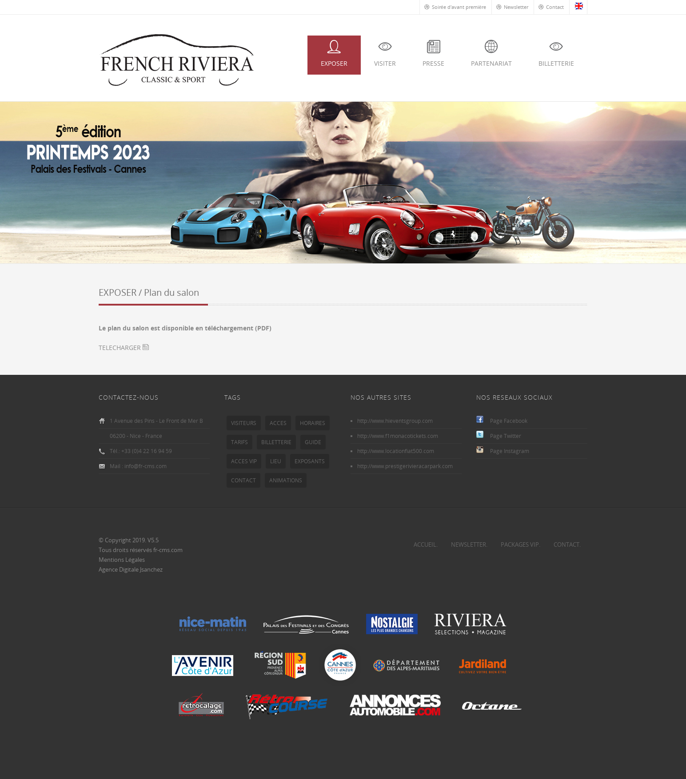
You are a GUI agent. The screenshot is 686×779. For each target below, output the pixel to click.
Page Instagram (509, 451)
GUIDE (313, 442)
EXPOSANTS (310, 461)
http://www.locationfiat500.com (395, 451)
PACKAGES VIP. (520, 544)
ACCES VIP (244, 461)
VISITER (385, 54)
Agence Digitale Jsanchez (131, 569)
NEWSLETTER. (469, 544)
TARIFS (239, 442)
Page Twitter (505, 436)
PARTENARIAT (491, 54)
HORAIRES (312, 423)
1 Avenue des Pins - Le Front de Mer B (156, 421)
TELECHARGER (124, 347)
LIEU (275, 461)
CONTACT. (567, 544)
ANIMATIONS (285, 480)
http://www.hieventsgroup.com (395, 421)
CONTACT (243, 480)
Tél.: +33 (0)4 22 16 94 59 (141, 451)
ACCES (278, 423)
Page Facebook (508, 421)
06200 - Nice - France (136, 436)
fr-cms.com (168, 550)
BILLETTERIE (556, 54)
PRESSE (433, 54)
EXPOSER (334, 54)
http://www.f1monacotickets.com (397, 436)
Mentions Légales (122, 560)
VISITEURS (243, 423)
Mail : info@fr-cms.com (138, 466)
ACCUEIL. (426, 544)
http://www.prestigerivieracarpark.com (405, 466)
